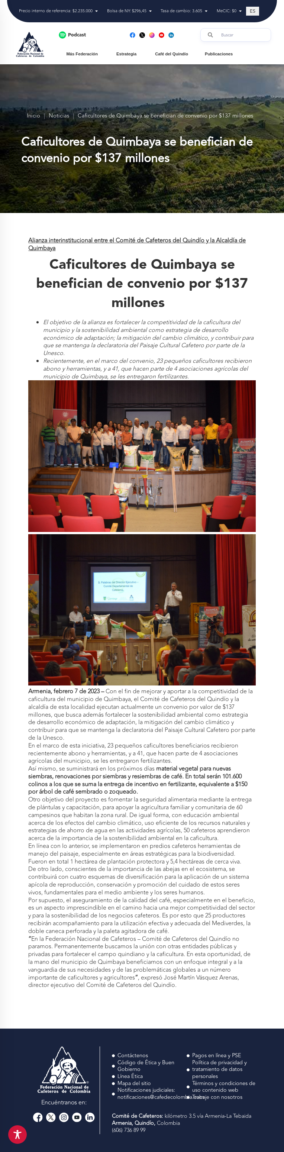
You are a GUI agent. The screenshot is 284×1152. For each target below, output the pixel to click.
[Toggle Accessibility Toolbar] (17, 1134)
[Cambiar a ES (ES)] (252, 11)
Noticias (59, 116)
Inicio (33, 116)
